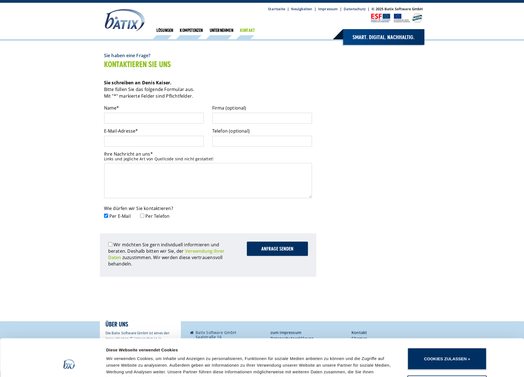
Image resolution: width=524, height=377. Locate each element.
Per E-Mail (120, 216)
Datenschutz (355, 8)
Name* (111, 108)
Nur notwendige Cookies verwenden (447, 356)
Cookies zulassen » (447, 328)
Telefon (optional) (231, 131)
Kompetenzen (191, 31)
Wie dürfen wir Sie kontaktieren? (138, 208)
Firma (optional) (229, 108)
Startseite (276, 8)
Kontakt (247, 31)
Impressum (328, 8)
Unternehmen (221, 31)
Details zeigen (329, 366)
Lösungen (164, 31)
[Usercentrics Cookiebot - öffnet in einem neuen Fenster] (69, 366)
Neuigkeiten (301, 8)
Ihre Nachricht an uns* (128, 154)
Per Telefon (157, 216)
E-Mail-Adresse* (121, 131)
